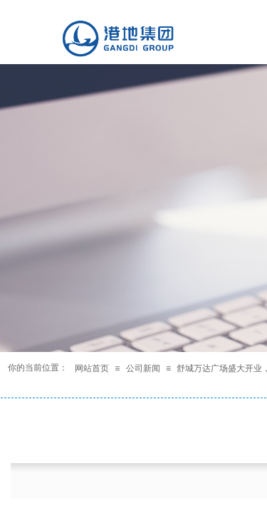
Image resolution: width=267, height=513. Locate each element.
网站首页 (92, 368)
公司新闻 (143, 368)
